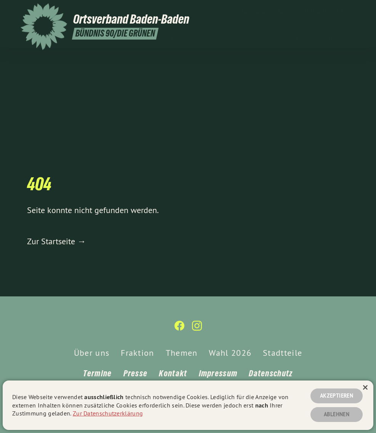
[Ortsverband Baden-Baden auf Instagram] (351, 10)
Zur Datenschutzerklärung (108, 413)
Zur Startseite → (56, 241)
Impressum (218, 373)
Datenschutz (271, 373)
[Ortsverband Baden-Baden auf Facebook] (340, 10)
